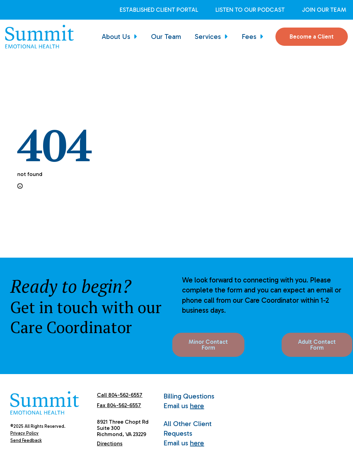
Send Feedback (26, 440)
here (197, 406)
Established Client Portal (159, 10)
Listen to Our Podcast (250, 10)
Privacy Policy (24, 433)
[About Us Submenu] (137, 36)
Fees (249, 36)
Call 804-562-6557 (119, 395)
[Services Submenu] (228, 36)
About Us (116, 36)
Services (208, 36)
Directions (109, 443)
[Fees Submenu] (263, 36)
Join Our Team (324, 10)
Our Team (166, 36)
